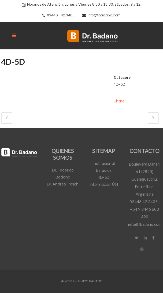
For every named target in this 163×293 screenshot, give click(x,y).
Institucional (104, 164)
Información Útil (104, 185)
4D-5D (104, 178)
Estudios (103, 171)
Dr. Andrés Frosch (63, 184)
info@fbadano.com (104, 15)
